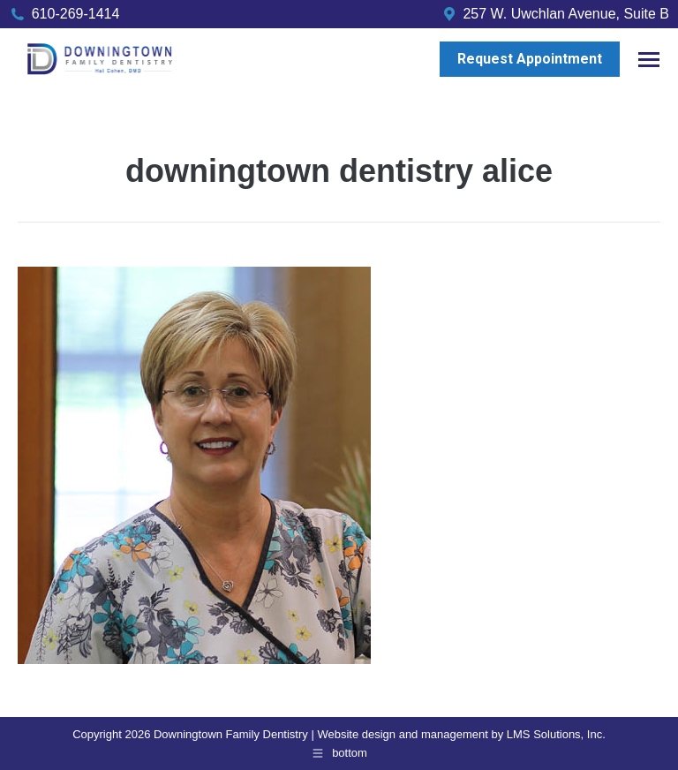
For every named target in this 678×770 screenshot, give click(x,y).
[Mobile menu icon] (648, 60)
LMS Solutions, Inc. (556, 734)
